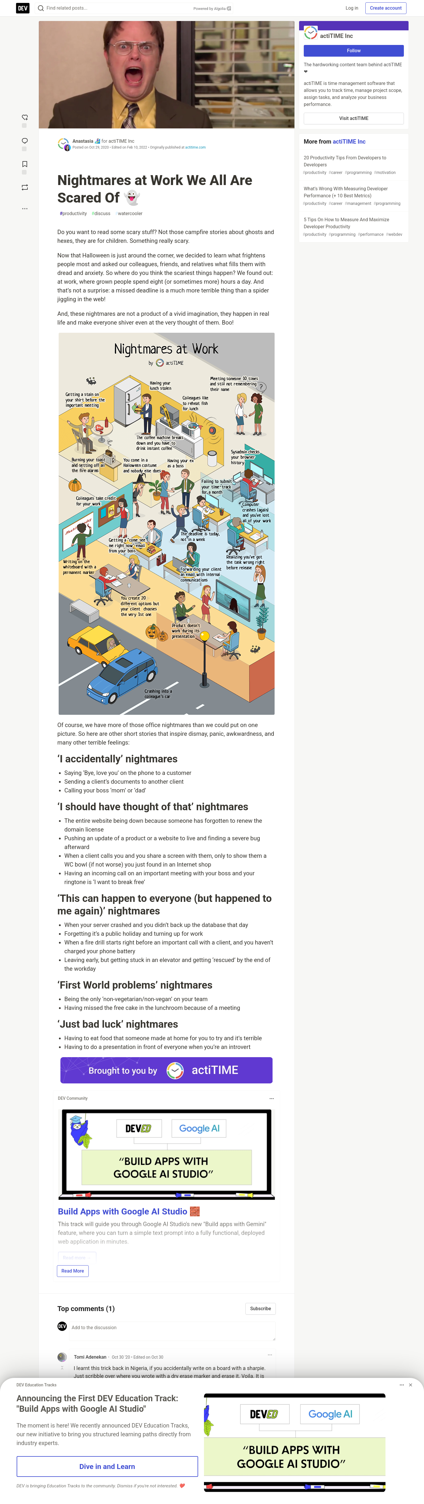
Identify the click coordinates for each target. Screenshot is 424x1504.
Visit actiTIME (354, 118)
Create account (386, 8)
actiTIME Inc (122, 141)
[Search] (41, 8)
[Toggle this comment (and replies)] (62, 1367)
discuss (101, 213)
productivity (73, 213)
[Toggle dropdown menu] (271, 1098)
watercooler (128, 213)
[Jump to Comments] (24, 144)
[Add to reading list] (24, 167)
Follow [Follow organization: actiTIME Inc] (354, 50)
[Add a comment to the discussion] (172, 1331)
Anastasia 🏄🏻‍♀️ (86, 141)
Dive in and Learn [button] (107, 1466)
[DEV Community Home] (22, 8)
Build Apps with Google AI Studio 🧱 (129, 1211)
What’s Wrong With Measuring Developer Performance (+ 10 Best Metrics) (353, 196)
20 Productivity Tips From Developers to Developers (353, 165)
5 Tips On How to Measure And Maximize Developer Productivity (353, 227)
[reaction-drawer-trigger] (24, 120)
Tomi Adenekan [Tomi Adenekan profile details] (90, 1357)
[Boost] (24, 187)
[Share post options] (25, 209)
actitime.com (195, 147)
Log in (352, 8)
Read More (73, 1271)
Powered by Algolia (212, 8)
